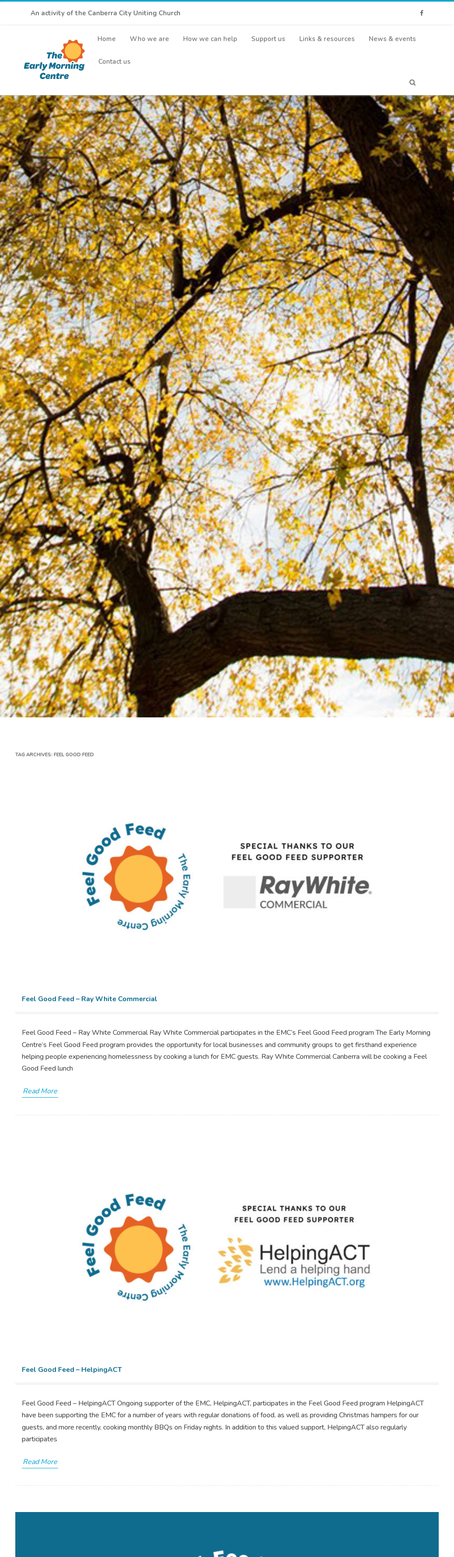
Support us (268, 38)
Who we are (149, 38)
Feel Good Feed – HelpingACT (72, 1369)
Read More (40, 1091)
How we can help (210, 38)
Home (106, 38)
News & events (392, 38)
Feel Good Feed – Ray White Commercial (89, 999)
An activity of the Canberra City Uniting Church (105, 13)
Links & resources (327, 38)
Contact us (114, 61)
